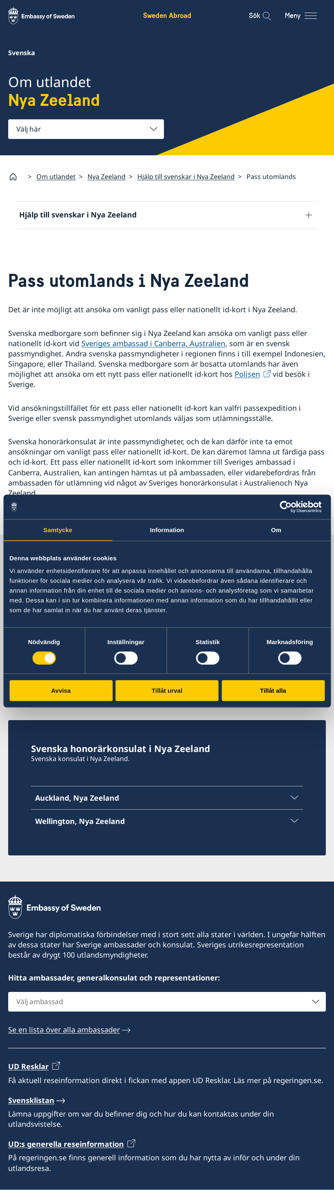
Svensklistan (31, 1112)
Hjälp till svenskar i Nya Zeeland (186, 176)
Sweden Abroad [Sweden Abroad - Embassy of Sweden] (167, 15)
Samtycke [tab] (57, 529)
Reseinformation (48, 242)
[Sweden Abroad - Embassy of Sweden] (49, 15)
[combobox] (86, 129)
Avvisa (61, 690)
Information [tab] (167, 529)
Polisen (247, 386)
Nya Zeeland (106, 176)
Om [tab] (276, 529)
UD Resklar (28, 1078)
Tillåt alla (273, 690)
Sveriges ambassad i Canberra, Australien (153, 355)
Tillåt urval (167, 690)
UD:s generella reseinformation (66, 1156)
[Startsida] (16, 176)
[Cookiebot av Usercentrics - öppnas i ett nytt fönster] (289, 507)
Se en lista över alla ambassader (64, 1042)
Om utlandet (56, 176)
